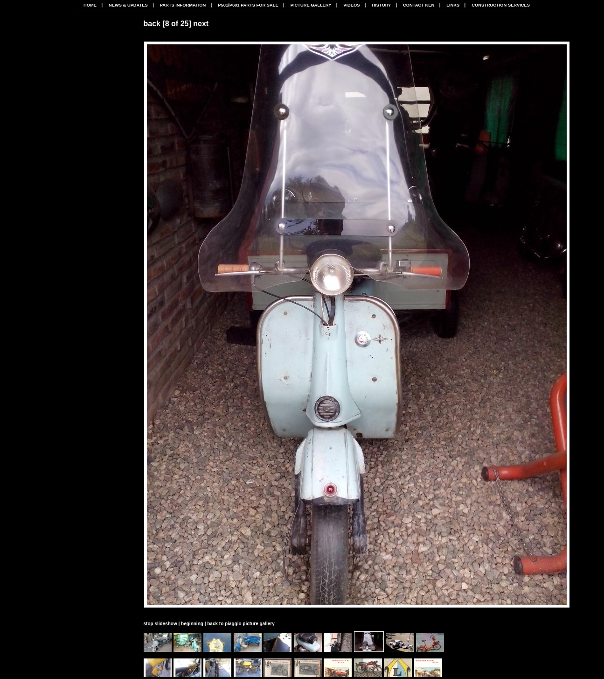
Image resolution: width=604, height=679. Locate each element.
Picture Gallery (311, 5)
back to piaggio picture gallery (240, 623)
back (152, 24)
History (381, 5)
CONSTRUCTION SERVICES (501, 5)
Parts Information (183, 5)
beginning (192, 623)
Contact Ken (418, 5)
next (200, 24)
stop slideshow (160, 623)
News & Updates (128, 5)
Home (90, 5)
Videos (351, 5)
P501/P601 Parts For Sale (248, 5)
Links (452, 5)
